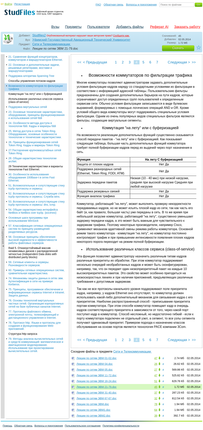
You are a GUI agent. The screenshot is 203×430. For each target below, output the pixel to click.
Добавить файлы (129, 27)
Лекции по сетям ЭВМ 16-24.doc (97, 381)
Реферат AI (159, 27)
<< (79, 62)
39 (155, 415)
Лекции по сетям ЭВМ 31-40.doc (97, 392)
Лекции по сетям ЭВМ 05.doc (95, 369)
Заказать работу (187, 27)
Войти (8, 4)
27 (155, 369)
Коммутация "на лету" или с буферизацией (35, 70)
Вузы (55, 27)
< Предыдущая (95, 62)
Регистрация (22, 4)
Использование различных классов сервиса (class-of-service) (35, 77)
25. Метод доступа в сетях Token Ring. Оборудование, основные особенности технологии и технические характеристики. (35, 110)
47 (155, 358)
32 (155, 398)
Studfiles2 (39, 35)
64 (155, 409)
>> (194, 62)
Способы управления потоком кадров (31, 57)
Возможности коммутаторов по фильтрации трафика (35, 64)
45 (155, 386)
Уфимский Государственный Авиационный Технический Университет (81, 39)
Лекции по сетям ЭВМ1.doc (93, 409)
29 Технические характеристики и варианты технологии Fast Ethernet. (35, 144)
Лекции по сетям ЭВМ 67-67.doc (97, 398)
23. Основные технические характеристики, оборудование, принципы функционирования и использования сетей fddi (36, 91)
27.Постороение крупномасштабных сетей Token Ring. (34, 128)
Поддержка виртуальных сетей (27, 83)
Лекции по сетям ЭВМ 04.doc (95, 363)
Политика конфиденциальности (121, 425)
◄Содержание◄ (3, 121)
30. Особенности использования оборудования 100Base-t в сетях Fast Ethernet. (31, 154)
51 (155, 381)
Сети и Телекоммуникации (51, 44)
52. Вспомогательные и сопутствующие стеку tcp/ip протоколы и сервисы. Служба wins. (36, 172)
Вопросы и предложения (141, 4)
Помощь (7, 425)
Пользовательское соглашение (83, 425)
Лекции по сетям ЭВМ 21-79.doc (97, 386)
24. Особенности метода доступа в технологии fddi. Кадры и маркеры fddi (32, 101)
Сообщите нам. (121, 35)
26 (155, 363)
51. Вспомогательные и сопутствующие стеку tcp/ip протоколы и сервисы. (36, 164)
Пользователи (98, 27)
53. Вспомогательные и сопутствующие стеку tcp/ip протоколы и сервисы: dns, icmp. (36, 180)
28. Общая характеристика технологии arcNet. (32, 136)
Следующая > (179, 62)
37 (155, 392)
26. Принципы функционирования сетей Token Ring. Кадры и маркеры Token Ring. (34, 120)
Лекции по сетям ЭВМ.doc (93, 404)
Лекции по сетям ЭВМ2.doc (93, 415)
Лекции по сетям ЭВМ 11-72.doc (97, 375)
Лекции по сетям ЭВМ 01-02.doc (97, 358)
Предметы (73, 27)
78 (155, 404)
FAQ (98, 4)
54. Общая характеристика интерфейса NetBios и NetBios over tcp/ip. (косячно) (33, 188)
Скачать (178, 48)
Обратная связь (113, 4)
